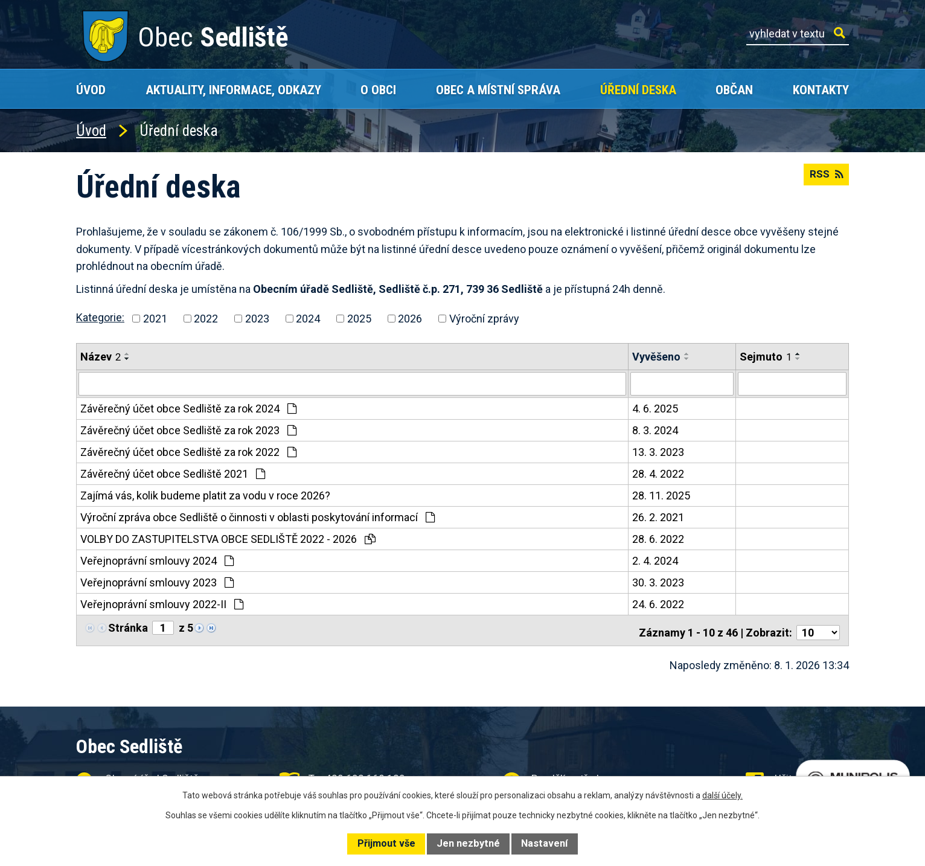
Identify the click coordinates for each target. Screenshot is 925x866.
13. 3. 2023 (658, 451)
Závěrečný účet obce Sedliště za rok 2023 (188, 429)
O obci (378, 89)
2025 (359, 318)
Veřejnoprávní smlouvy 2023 (157, 582)
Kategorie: (100, 317)
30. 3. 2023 (658, 582)
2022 (206, 318)
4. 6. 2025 (655, 408)
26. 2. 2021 (658, 516)
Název (100, 356)
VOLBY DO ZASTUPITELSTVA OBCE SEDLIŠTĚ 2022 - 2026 (228, 538)
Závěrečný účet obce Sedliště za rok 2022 (188, 451)
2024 (308, 318)
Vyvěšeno (656, 356)
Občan (734, 89)
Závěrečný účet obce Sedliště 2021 (172, 473)
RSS (824, 178)
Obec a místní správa (498, 89)
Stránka (128, 627)
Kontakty (821, 89)
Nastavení (544, 843)
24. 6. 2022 (658, 603)
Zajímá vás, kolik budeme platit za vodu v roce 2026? (205, 495)
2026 (410, 318)
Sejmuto (766, 356)
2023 (257, 318)
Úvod (91, 89)
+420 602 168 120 (362, 774)
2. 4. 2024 (655, 560)
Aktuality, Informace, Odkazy (233, 89)
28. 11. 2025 (661, 495)
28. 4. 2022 (658, 473)
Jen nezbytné (468, 843)
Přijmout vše (386, 843)
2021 (155, 318)
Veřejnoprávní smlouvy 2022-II (161, 603)
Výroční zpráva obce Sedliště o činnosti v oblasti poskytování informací (257, 516)
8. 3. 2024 (655, 429)
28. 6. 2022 (658, 538)
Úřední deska (638, 89)
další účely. (722, 795)
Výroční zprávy (484, 318)
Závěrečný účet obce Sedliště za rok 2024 (188, 408)
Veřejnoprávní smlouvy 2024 (157, 560)
